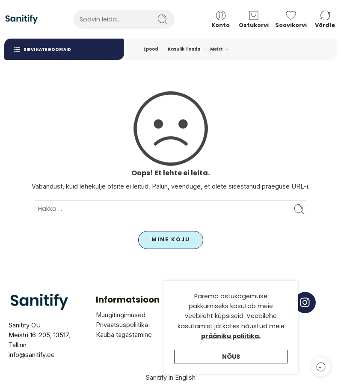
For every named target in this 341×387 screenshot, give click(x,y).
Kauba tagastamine (124, 334)
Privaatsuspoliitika (122, 324)
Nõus (231, 376)
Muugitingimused (120, 314)
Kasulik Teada (184, 49)
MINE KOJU (170, 239)
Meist (216, 49)
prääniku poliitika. (231, 356)
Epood (150, 49)
